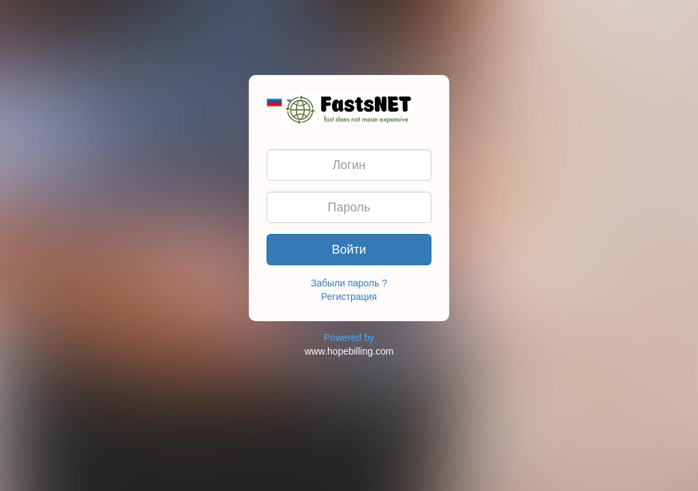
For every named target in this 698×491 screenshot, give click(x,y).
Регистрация (349, 296)
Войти (349, 249)
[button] (279, 99)
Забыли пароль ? (349, 283)
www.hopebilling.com (349, 351)
